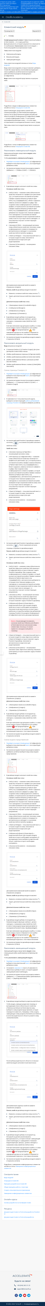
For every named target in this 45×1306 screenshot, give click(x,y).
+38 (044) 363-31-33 (23, 1285)
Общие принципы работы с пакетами (16, 1187)
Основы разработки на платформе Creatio (17, 1203)
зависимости (18, 968)
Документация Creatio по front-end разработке (19, 1217)
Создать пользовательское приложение (17, 1190)
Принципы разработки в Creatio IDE (15, 1184)
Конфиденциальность (31, 1304)
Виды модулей (8, 1177)
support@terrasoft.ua (24, 1289)
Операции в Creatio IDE (22, 108)
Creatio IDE (7, 22)
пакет (27, 163)
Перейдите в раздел (18, 161)
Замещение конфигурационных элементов (18, 1193)
